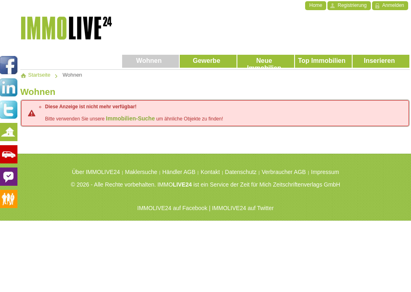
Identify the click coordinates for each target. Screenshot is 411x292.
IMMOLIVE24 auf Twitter (242, 208)
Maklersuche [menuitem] (141, 172)
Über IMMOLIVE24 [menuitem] (96, 172)
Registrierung (352, 5)
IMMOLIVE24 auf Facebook (172, 208)
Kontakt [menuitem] (209, 172)
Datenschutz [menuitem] (241, 172)
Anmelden (393, 5)
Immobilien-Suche (130, 118)
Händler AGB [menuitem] (179, 172)
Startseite (35, 75)
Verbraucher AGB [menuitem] (284, 172)
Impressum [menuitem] (325, 172)
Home (315, 5)
